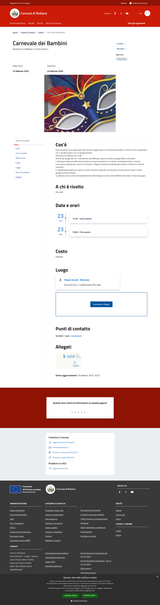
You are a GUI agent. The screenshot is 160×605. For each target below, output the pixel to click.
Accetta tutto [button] (71, 596)
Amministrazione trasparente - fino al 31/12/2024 (96, 562)
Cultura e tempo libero (54, 514)
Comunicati (120, 514)
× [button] (157, 577)
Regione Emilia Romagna (20, 3)
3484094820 (76, 335)
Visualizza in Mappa (101, 304)
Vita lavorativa (51, 519)
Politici (12, 527)
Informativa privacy (88, 572)
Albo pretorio (86, 568)
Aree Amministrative (18, 514)
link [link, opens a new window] (93, 591)
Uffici (12, 519)
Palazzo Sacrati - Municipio (76, 279)
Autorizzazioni (86, 531)
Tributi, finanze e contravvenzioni (94, 518)
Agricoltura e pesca (88, 536)
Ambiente (84, 523)
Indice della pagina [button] (22, 141)
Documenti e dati (17, 536)
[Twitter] (120, 13)
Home (15, 32)
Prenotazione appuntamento (56, 553)
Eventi (41, 32)
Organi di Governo (17, 510)
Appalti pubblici (51, 527)
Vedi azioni (122, 48)
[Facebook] (114, 13)
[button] (80, 601)
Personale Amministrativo (20, 531)
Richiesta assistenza (53, 566)
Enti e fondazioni (17, 523)
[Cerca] (147, 13)
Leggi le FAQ (50, 561)
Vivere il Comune (28, 32)
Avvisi (118, 519)
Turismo (48, 536)
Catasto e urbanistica (53, 531)
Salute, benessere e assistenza (93, 527)
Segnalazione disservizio (55, 557)
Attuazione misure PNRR (20, 540)
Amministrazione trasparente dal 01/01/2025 (94, 555)
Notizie (119, 510)
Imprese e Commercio (54, 523)
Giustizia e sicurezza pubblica (92, 514)
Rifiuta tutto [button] (89, 595)
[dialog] (80, 589)
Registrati (124, 3)
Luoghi (118, 530)
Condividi (121, 43)
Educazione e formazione (91, 510)
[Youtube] (126, 13)
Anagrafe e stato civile (54, 510)
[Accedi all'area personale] (138, 3)
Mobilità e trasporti (53, 540)
